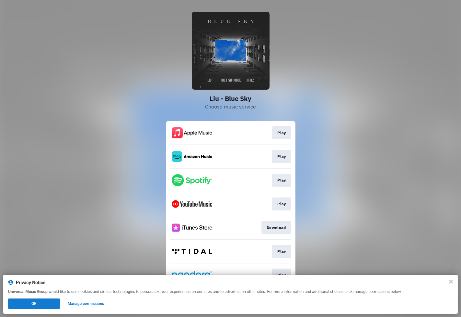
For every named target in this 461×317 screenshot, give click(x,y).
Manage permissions (86, 303)
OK (34, 303)
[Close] (451, 281)
